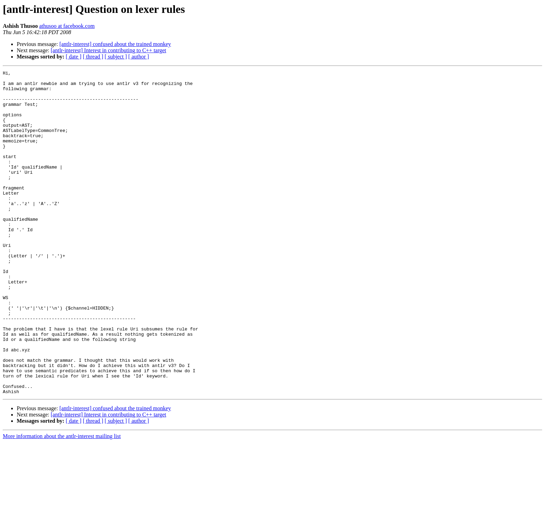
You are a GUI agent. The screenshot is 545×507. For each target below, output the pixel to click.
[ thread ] (93, 57)
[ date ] (73, 57)
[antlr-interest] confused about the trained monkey (115, 44)
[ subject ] (116, 57)
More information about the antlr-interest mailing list (62, 501)
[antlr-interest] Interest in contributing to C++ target (108, 50)
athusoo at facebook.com (67, 26)
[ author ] (138, 57)
